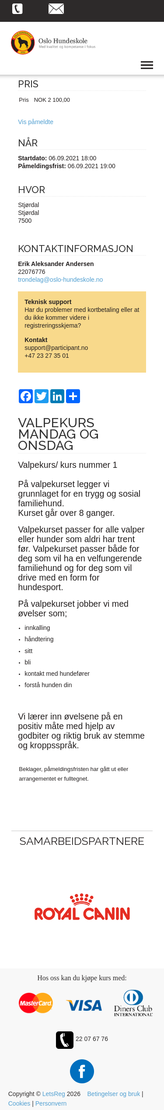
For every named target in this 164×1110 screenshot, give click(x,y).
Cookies (19, 1103)
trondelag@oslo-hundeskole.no (60, 279)
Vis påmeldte (35, 121)
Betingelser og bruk (113, 1093)
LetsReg (53, 1093)
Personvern (51, 1103)
